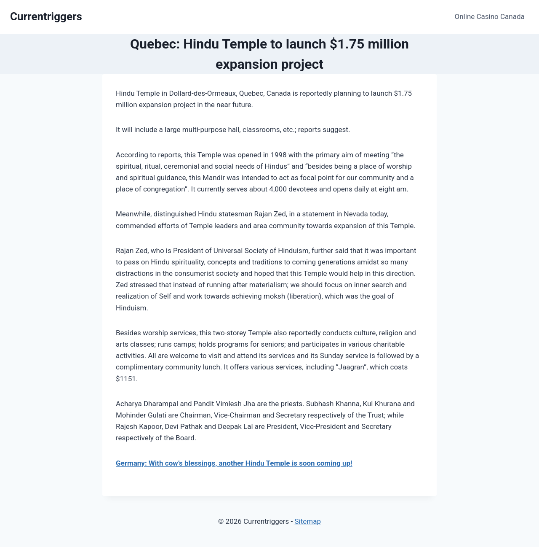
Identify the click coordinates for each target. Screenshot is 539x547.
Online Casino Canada (490, 16)
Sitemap (307, 521)
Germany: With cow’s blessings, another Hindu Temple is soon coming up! (234, 463)
